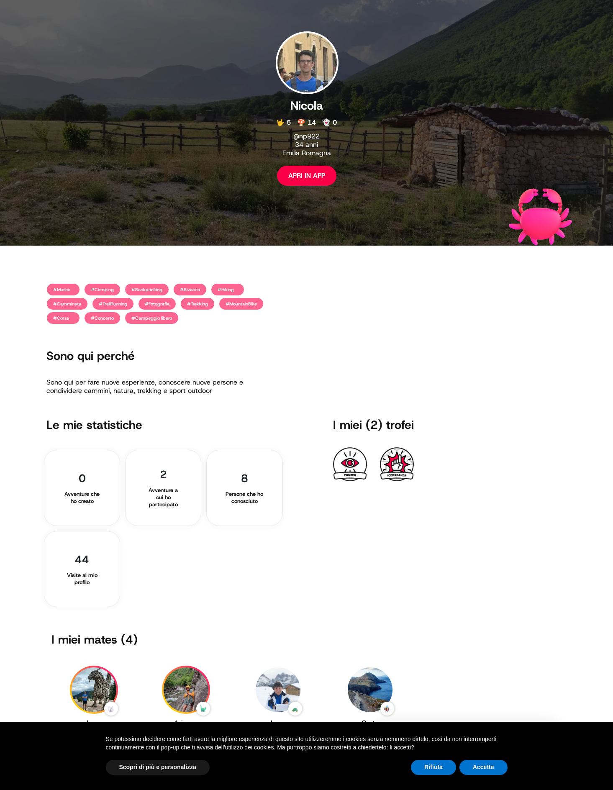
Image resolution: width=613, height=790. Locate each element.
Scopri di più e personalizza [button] (157, 767)
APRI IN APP (306, 175)
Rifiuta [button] (433, 767)
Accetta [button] (483, 767)
